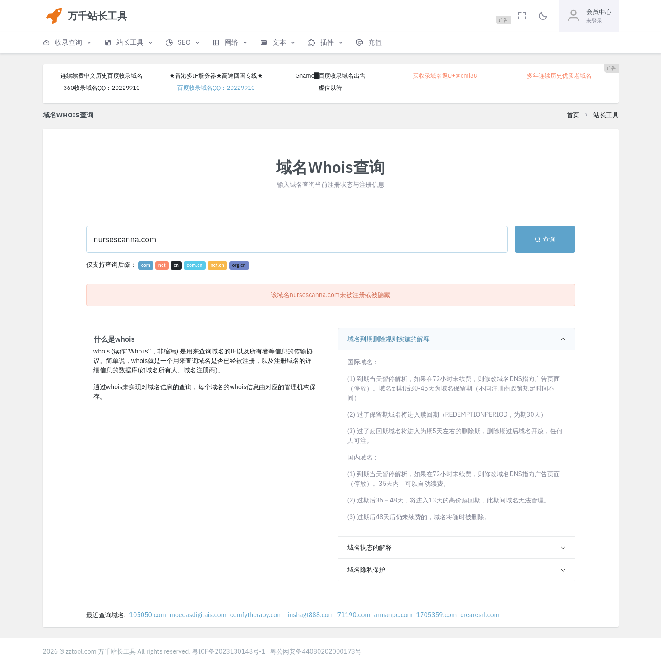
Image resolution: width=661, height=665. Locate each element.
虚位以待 (330, 88)
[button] (67, 42)
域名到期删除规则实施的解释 (388, 339)
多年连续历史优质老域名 (559, 75)
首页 (573, 115)
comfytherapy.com (256, 615)
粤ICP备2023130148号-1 (228, 651)
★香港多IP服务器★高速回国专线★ (216, 75)
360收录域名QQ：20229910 (102, 88)
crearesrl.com (479, 615)
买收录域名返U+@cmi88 (445, 75)
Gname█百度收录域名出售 (330, 75)
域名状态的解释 (369, 548)
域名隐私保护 (366, 570)
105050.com (147, 615)
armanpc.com (393, 615)
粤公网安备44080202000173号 (315, 651)
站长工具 (606, 115)
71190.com (353, 615)
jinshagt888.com (309, 615)
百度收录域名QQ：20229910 (216, 88)
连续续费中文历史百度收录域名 (101, 75)
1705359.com (436, 615)
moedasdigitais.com (198, 615)
